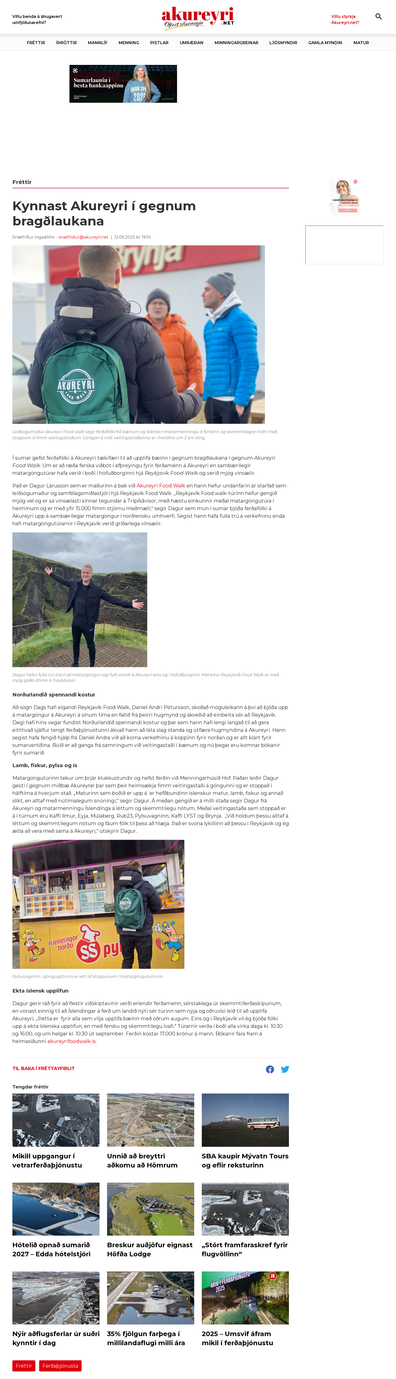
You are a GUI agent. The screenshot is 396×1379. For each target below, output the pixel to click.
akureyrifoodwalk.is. (72, 1041)
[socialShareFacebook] (270, 1070)
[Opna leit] (379, 16)
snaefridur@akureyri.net (84, 237)
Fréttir (24, 1366)
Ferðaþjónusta (60, 1366)
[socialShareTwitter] (285, 1070)
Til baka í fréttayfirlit (43, 1068)
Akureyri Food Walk (161, 486)
